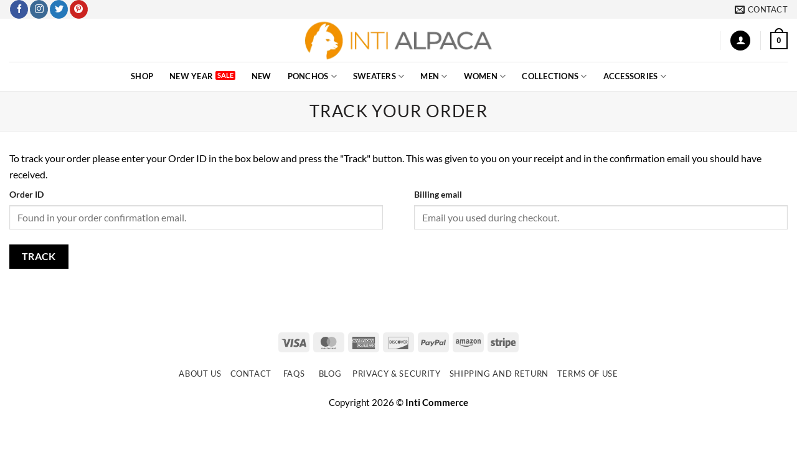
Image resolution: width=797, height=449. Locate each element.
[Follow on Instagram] (39, 9)
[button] (740, 41)
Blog (330, 374)
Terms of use (587, 374)
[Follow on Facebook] (19, 9)
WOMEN (485, 76)
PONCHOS (312, 76)
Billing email (438, 194)
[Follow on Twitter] (59, 9)
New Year (191, 76)
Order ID (26, 194)
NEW (261, 76)
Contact (251, 374)
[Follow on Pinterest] (79, 9)
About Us (200, 374)
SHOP (142, 76)
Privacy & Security (396, 374)
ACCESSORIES (634, 76)
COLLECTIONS (554, 76)
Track (39, 256)
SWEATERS (379, 76)
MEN (433, 76)
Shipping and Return (499, 374)
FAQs (294, 374)
